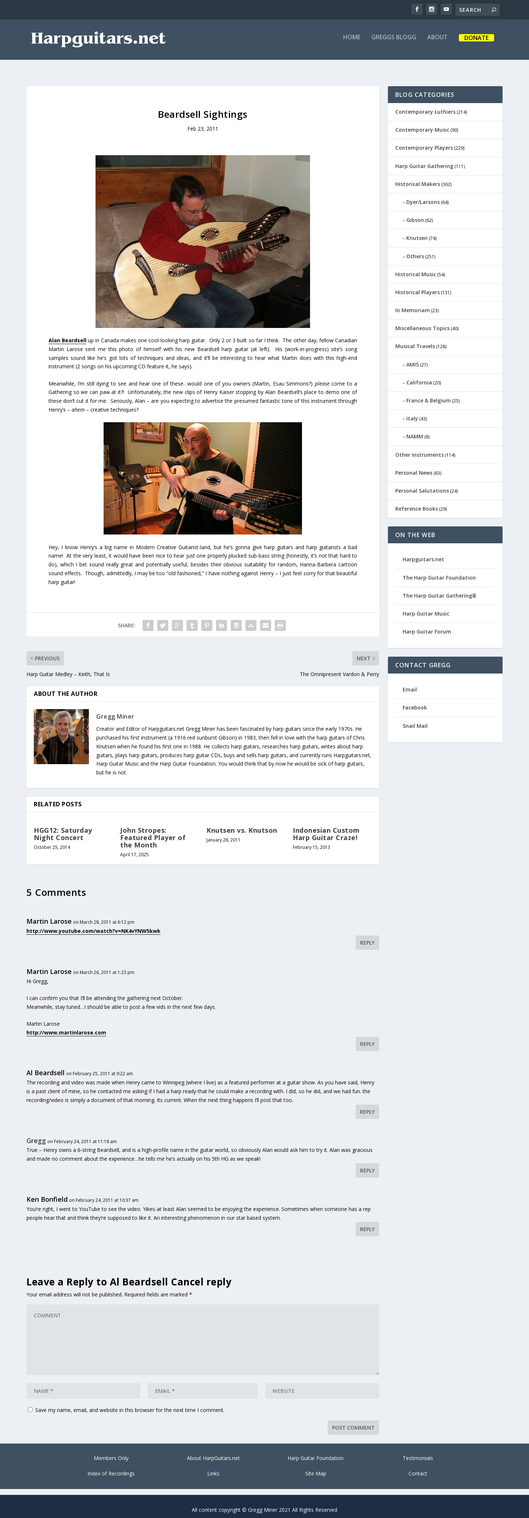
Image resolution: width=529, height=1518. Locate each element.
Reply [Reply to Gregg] (367, 1163)
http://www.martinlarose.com (66, 1025)
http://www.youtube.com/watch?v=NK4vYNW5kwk (93, 924)
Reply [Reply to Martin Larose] (367, 936)
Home (351, 42)
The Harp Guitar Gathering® (439, 588)
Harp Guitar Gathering (424, 159)
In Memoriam (412, 303)
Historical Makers (417, 177)
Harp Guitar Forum (427, 624)
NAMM (414, 429)
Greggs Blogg (393, 42)
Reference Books (416, 502)
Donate (476, 43)
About (437, 42)
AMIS (412, 357)
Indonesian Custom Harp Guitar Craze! (326, 827)
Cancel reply (201, 1275)
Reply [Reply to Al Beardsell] (367, 1105)
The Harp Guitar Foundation (439, 571)
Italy (412, 411)
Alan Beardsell (67, 333)
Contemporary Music (422, 123)
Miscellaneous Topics (422, 321)
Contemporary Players (424, 141)
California (419, 375)
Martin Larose (49, 914)
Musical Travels (415, 339)
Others (415, 249)
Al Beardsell (45, 1066)
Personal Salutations (422, 484)
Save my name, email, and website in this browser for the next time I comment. (129, 1403)
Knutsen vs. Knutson (241, 823)
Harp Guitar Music (426, 606)
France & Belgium (428, 393)
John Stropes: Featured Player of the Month (153, 831)
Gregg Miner (115, 710)
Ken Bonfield (47, 1192)
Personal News (413, 466)
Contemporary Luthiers (425, 105)
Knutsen (417, 231)
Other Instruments (419, 448)
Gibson (415, 213)
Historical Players (417, 285)
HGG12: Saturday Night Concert (63, 827)
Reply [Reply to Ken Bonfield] (367, 1222)
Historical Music (415, 267)
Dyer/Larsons (423, 195)
